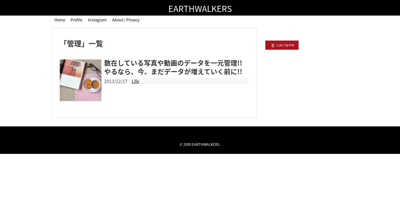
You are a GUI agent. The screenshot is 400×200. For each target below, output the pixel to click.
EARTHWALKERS (200, 8)
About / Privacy (125, 19)
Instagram (97, 19)
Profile (76, 19)
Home (59, 19)
